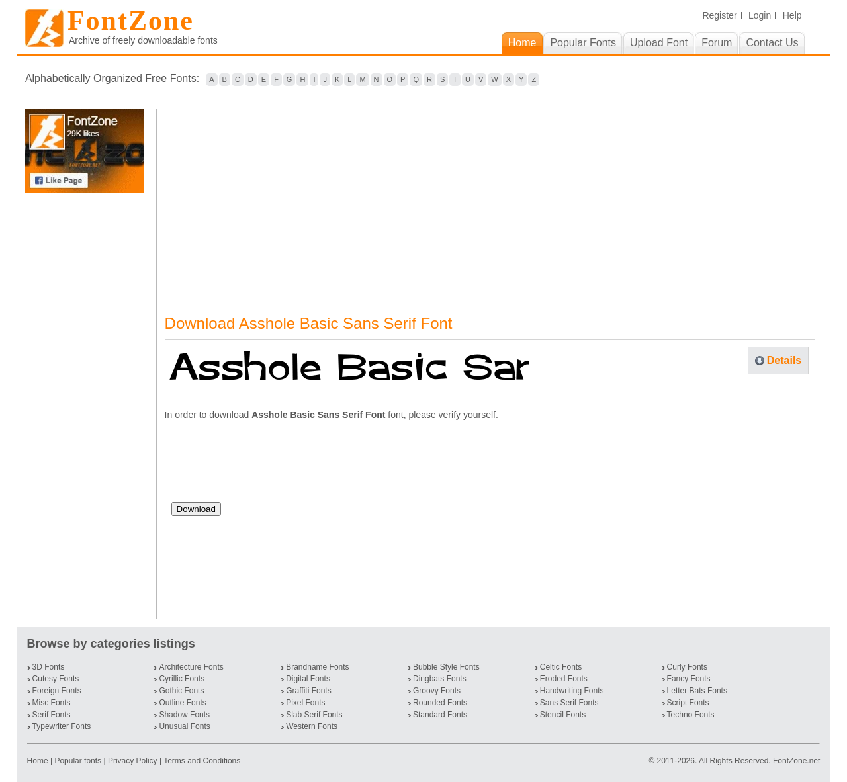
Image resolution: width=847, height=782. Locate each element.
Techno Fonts (691, 714)
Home (38, 760)
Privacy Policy (132, 760)
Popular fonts (77, 760)
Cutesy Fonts (55, 678)
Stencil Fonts (563, 714)
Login (759, 15)
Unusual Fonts (184, 726)
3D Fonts (48, 667)
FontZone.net (796, 760)
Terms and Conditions (201, 760)
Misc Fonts (51, 702)
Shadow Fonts (184, 714)
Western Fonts (311, 726)
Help (792, 15)
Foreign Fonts (56, 690)
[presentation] (272, 466)
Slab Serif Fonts (314, 714)
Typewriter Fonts (61, 726)
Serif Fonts (51, 714)
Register (719, 15)
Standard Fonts (440, 714)
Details (784, 360)
